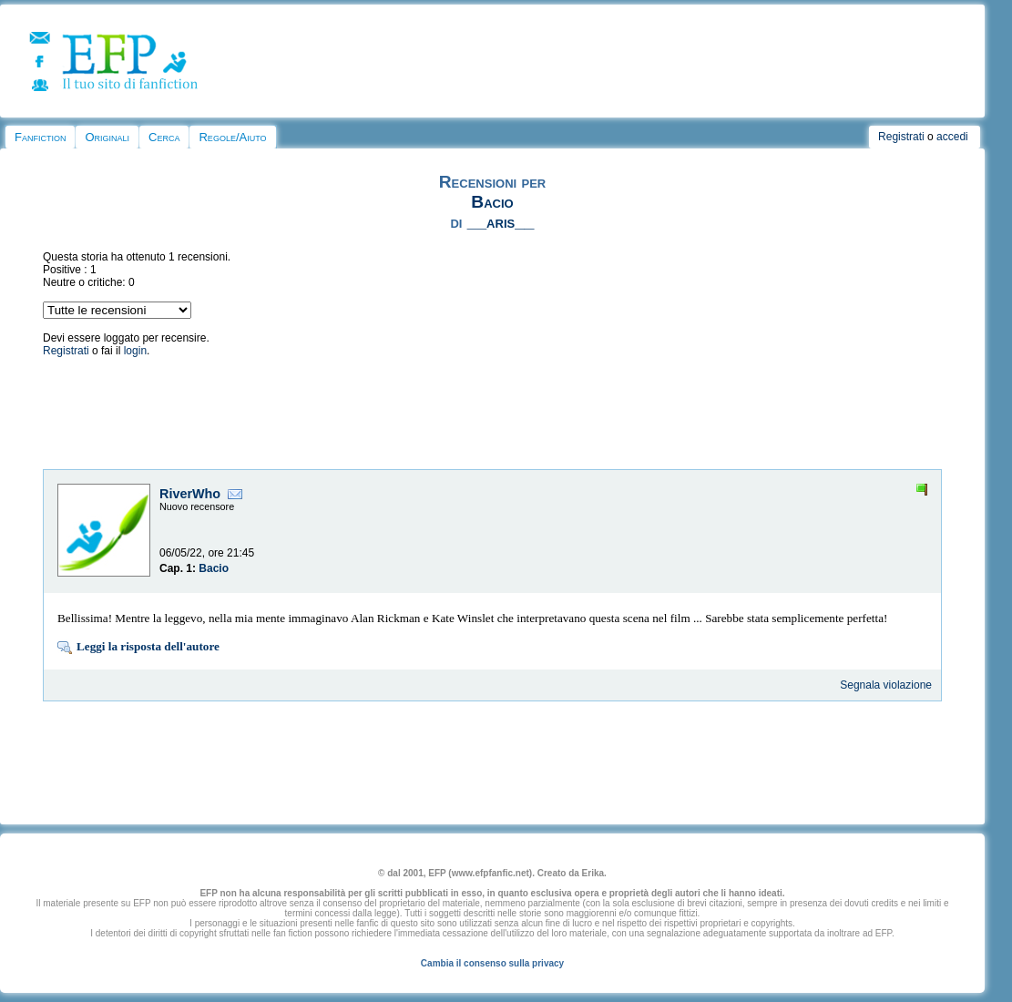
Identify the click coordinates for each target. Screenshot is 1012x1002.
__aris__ (501, 221)
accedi (952, 136)
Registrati (901, 136)
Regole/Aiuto (232, 137)
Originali (107, 137)
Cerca (163, 137)
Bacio (492, 201)
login (135, 350)
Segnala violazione (886, 685)
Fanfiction (40, 137)
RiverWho (189, 493)
